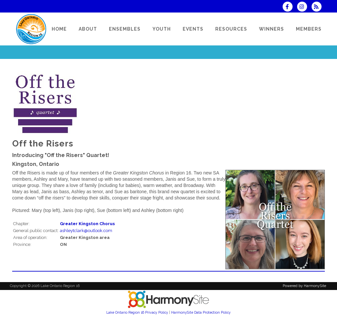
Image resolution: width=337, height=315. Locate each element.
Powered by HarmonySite (304, 286)
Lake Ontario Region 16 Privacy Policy (137, 312)
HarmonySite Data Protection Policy (201, 312)
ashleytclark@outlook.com (86, 230)
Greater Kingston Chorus (87, 223)
